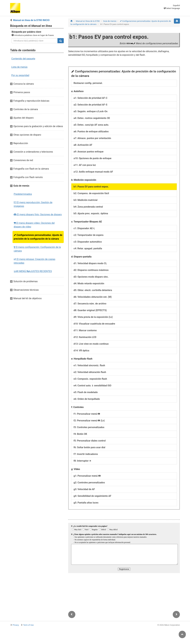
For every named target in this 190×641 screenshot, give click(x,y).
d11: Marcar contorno (85, 330)
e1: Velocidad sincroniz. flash (89, 365)
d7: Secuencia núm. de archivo (90, 303)
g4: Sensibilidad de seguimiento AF (92, 496)
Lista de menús (19, 67)
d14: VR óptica (81, 350)
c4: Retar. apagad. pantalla (88, 248)
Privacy (16, 625)
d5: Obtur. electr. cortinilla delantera (93, 290)
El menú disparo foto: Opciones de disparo (38, 214)
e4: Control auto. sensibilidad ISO (92, 385)
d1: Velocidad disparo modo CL (90, 263)
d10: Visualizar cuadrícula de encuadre (94, 323)
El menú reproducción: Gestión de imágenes (33, 204)
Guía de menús (109, 21)
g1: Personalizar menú (87, 475)
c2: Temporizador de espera (88, 235)
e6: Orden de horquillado (87, 399)
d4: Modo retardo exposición (89, 283)
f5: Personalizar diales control (90, 440)
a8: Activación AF (83, 144)
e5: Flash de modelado (86, 392)
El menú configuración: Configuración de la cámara (37, 249)
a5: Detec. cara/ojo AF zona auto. (91, 124)
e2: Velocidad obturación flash (90, 372)
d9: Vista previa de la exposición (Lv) (93, 317)
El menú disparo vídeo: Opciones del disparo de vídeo (34, 225)
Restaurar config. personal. (88, 83)
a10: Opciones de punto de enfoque (92, 158)
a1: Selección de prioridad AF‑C (90, 98)
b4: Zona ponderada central (88, 206)
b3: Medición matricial (85, 200)
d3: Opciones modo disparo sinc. (91, 276)
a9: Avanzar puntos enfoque (88, 151)
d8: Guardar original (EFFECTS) (90, 310)
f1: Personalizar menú (87, 413)
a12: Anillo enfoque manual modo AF (93, 171)
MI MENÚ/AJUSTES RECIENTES (33, 271)
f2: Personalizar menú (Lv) (89, 420)
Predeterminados (23, 194)
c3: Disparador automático (88, 241)
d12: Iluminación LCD (85, 337)
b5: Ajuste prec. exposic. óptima (91, 213)
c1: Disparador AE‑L (84, 228)
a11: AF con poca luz (85, 165)
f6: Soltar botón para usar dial (89, 447)
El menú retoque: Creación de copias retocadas (34, 261)
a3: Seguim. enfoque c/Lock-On (91, 111)
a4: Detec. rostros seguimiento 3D (92, 118)
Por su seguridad (20, 75)
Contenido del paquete (23, 58)
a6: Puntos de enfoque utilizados (91, 131)
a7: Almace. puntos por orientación (92, 138)
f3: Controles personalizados (89, 427)
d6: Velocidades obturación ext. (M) (93, 296)
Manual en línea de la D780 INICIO (31, 20)
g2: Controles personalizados (89, 482)
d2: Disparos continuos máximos (91, 270)
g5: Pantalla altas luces (86, 502)
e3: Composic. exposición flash (90, 378)
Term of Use (28, 625)
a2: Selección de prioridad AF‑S (90, 104)
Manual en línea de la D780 (88, 21)
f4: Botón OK (80, 434)
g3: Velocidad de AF (84, 489)
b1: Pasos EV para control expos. (91, 186)
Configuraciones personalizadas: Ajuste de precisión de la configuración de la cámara (38, 237)
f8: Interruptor (82, 460)
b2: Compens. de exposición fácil (91, 193)
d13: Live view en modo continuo (91, 343)
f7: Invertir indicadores (86, 454)
